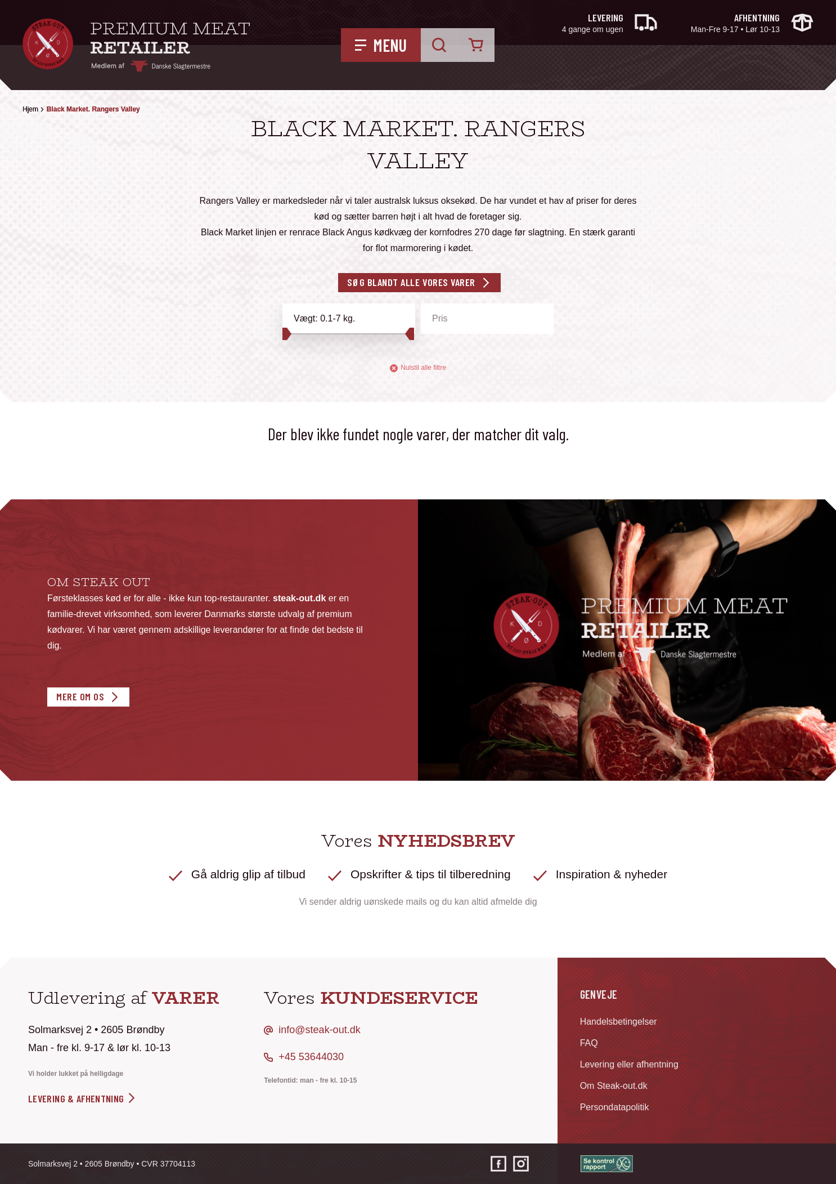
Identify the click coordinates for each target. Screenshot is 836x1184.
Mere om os (80, 696)
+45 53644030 (311, 1056)
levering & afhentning (82, 1098)
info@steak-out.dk (319, 1029)
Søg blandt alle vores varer (411, 282)
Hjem (30, 109)
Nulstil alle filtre (418, 368)
